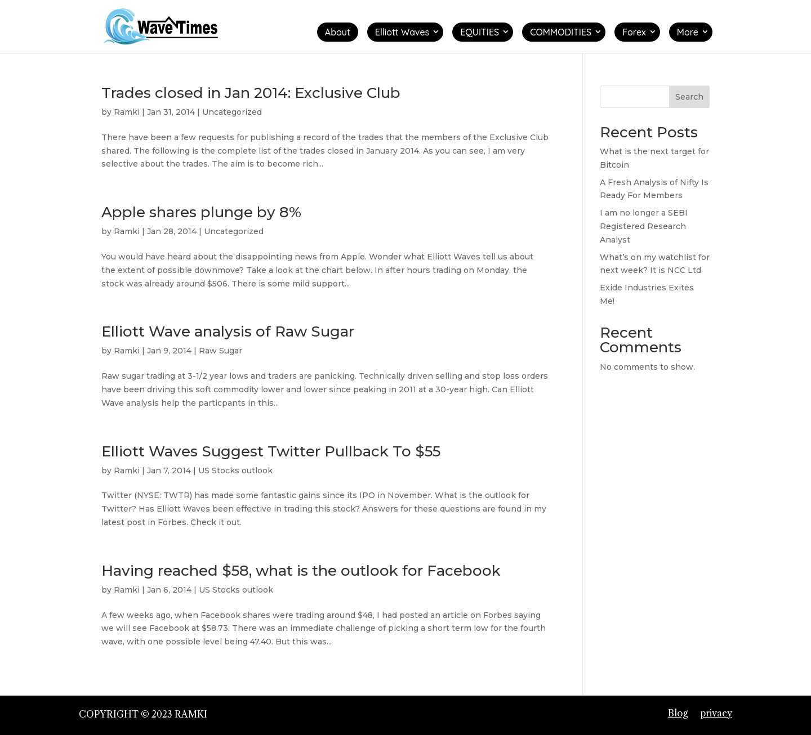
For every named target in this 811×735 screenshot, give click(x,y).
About (337, 32)
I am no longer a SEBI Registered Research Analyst (644, 226)
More (687, 32)
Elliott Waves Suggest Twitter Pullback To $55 (270, 451)
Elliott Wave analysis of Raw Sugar (227, 331)
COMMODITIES (560, 32)
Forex (634, 32)
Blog (678, 713)
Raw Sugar (220, 351)
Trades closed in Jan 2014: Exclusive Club (250, 93)
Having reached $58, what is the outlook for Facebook (301, 571)
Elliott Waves (402, 32)
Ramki (127, 112)
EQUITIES (479, 32)
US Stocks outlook (235, 470)
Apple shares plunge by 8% (201, 212)
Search (689, 97)
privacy (716, 713)
